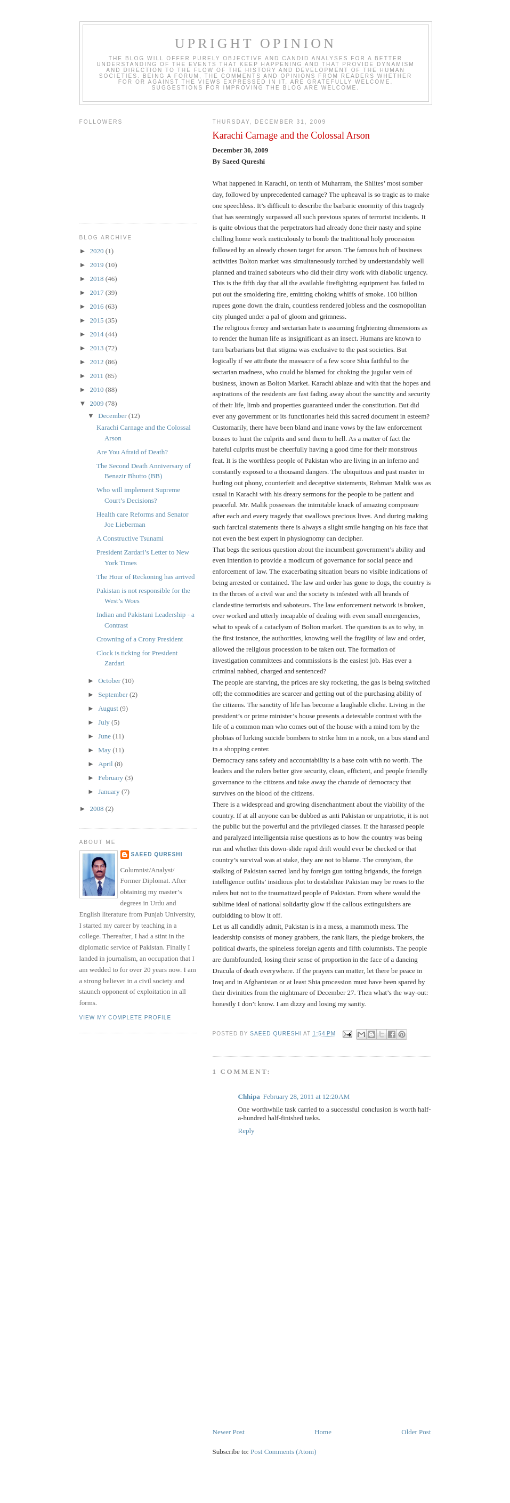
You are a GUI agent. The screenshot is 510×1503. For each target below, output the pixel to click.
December (113, 416)
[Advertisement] (293, 1352)
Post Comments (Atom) (283, 1452)
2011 (98, 376)
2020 (98, 251)
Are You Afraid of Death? (132, 452)
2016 (98, 306)
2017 (98, 292)
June (105, 736)
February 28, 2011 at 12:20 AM (306, 1096)
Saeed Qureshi (157, 854)
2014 (98, 334)
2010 (98, 389)
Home (322, 1432)
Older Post (416, 1432)
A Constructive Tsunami (130, 538)
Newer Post (229, 1432)
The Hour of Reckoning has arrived (145, 577)
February (111, 778)
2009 (98, 403)
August (109, 708)
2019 (98, 265)
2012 (98, 362)
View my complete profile (125, 1017)
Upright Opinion (256, 43)
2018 (98, 279)
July (104, 722)
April (106, 764)
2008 (98, 809)
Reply (246, 1131)
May (105, 750)
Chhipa (249, 1096)
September (113, 694)
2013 (98, 348)
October (110, 681)
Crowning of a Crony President (139, 639)
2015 (98, 320)
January (110, 791)
